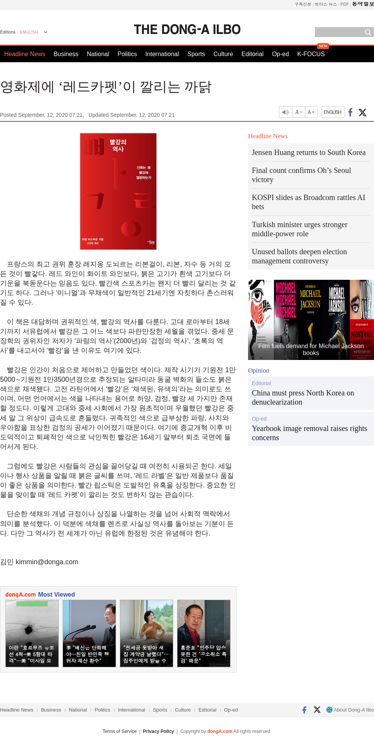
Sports (196, 54)
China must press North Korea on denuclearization (303, 397)
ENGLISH (29, 32)
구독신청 (303, 4)
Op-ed (280, 54)
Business (66, 54)
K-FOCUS (311, 54)
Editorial (253, 54)
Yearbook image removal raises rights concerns (309, 433)
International (162, 54)
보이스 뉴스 (326, 4)
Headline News (24, 54)
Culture (223, 54)
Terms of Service (120, 731)
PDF (344, 4)
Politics (127, 54)
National (98, 54)
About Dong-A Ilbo (350, 710)
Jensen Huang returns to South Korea (309, 152)
